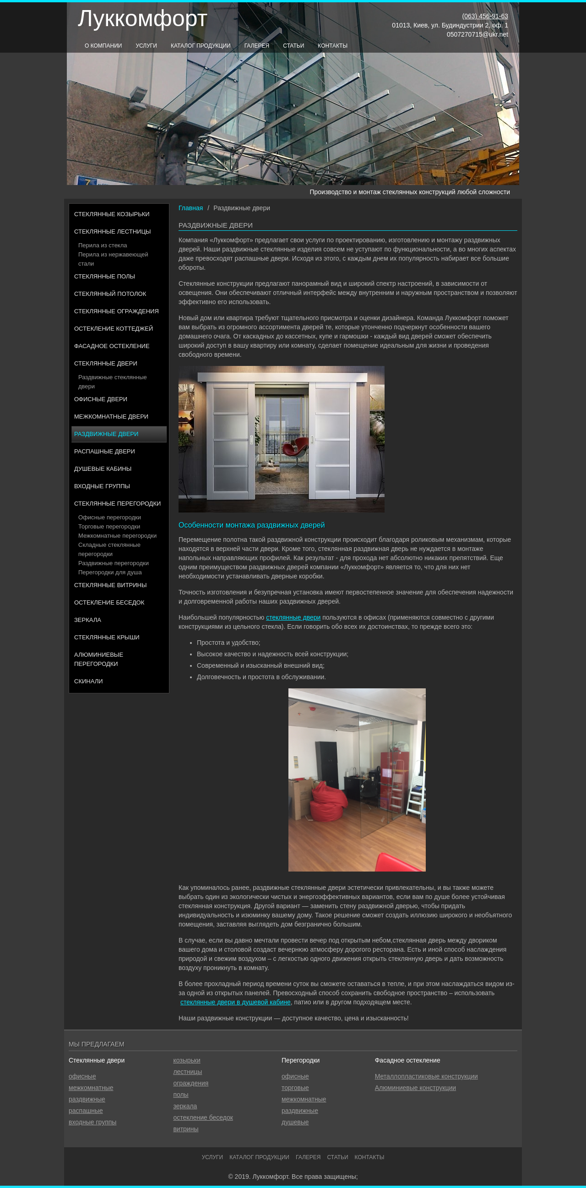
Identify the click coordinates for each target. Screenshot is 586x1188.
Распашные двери (104, 451)
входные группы (92, 1122)
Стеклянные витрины (110, 585)
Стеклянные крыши (107, 637)
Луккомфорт (142, 18)
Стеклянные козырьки (112, 214)
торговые (295, 1087)
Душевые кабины (102, 468)
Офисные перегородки (109, 517)
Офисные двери (100, 399)
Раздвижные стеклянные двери (112, 382)
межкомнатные (91, 1087)
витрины (185, 1129)
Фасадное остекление (112, 346)
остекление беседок (203, 1117)
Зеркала (87, 619)
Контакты (332, 46)
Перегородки (301, 1060)
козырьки (186, 1060)
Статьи (293, 46)
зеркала (185, 1106)
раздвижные (87, 1099)
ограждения (190, 1083)
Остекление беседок (109, 602)
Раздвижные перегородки (113, 563)
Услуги (146, 46)
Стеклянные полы (104, 276)
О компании (103, 46)
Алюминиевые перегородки (98, 659)
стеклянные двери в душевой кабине (235, 1002)
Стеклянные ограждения (116, 311)
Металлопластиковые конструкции (426, 1076)
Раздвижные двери (106, 434)
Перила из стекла (102, 245)
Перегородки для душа (110, 572)
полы (180, 1094)
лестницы (187, 1071)
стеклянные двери (293, 617)
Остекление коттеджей (113, 328)
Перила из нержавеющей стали (113, 259)
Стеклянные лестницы (112, 231)
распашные (86, 1110)
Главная (191, 208)
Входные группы (102, 486)
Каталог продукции (201, 46)
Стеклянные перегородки (117, 503)
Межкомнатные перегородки (117, 535)
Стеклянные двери (105, 363)
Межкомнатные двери (111, 416)
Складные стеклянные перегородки (109, 549)
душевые (295, 1122)
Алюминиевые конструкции (415, 1087)
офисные (82, 1076)
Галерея (257, 46)
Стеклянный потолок (110, 293)
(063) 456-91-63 (485, 16)
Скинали (88, 681)
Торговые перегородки (109, 526)
